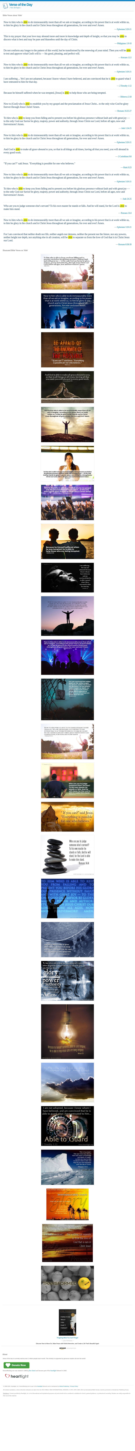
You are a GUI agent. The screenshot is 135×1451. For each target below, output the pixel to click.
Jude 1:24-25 (126, 128)
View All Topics (15, 8)
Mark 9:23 (127, 167)
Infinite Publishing (64, 1386)
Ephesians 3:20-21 (124, 29)
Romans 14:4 (126, 213)
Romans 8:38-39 (124, 244)
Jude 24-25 (127, 199)
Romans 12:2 (126, 57)
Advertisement (71, 1348)
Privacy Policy (74, 1386)
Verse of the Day (20, 5)
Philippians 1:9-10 (124, 43)
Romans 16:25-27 (124, 111)
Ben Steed (32, 1370)
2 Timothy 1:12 (125, 85)
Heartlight (53, 1370)
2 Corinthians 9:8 (124, 156)
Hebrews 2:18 (125, 96)
